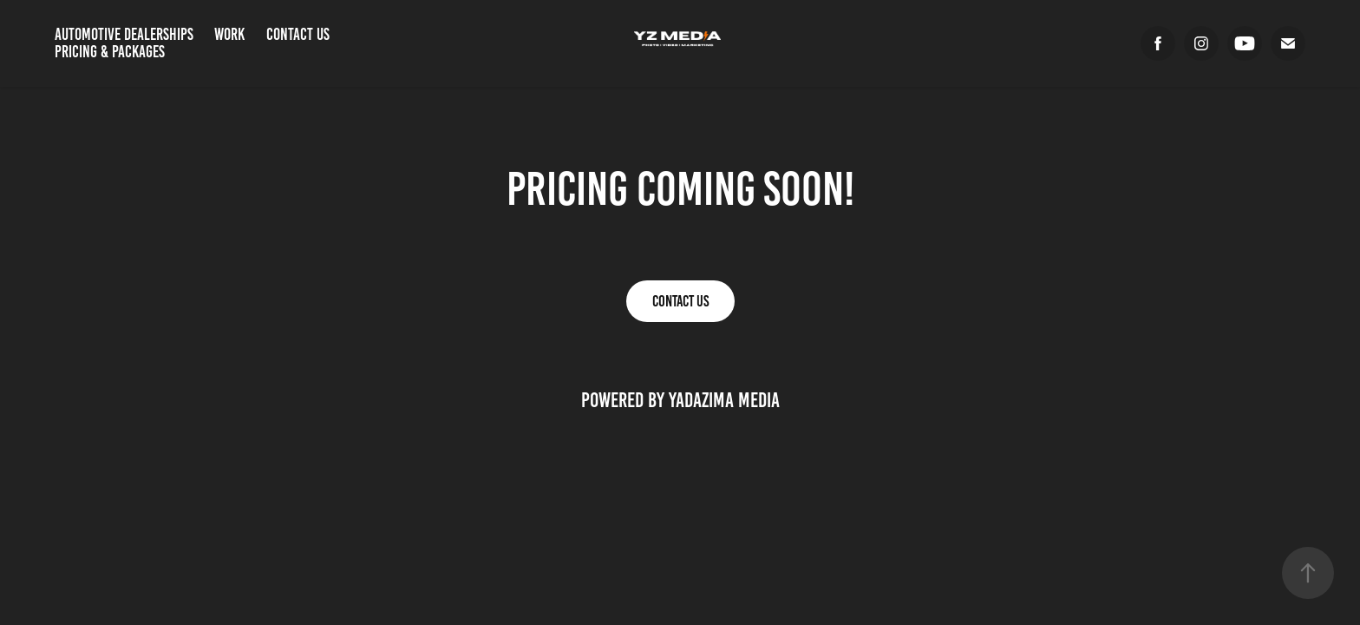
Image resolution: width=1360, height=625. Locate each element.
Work (229, 34)
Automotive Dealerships (124, 34)
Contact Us (298, 34)
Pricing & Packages (110, 52)
